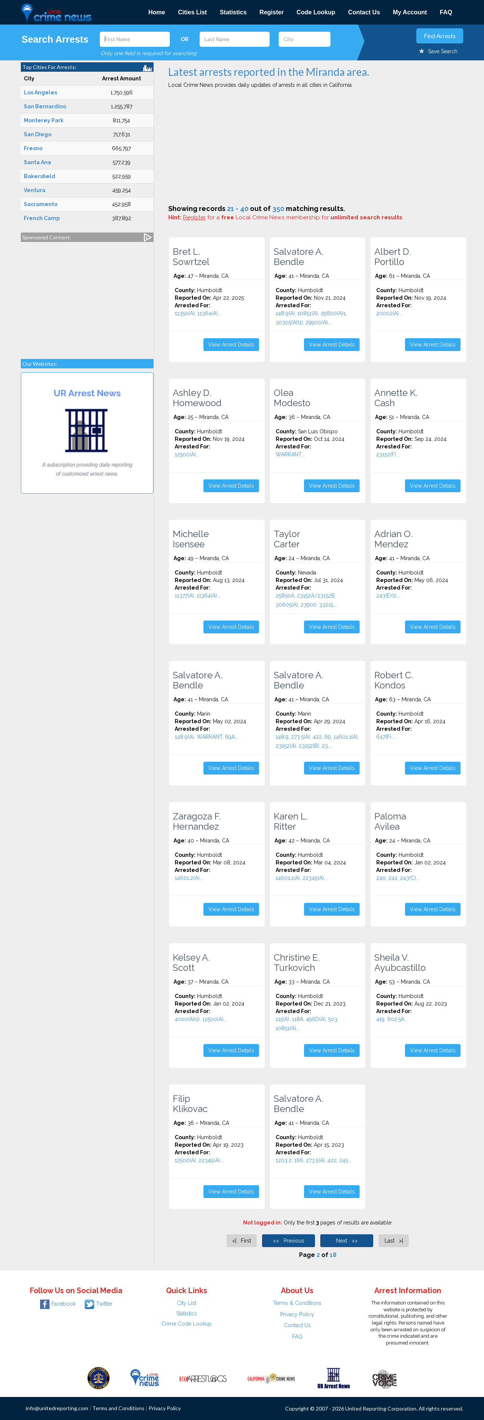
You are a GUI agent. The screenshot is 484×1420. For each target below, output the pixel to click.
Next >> (347, 1241)
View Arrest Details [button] (231, 345)
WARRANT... (290, 454)
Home (156, 12)
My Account (410, 12)
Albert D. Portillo (392, 256)
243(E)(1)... (388, 596)
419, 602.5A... (392, 1019)
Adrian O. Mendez (393, 539)
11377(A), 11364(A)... (197, 596)
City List (186, 1303)
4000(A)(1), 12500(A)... (201, 1019)
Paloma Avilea (390, 821)
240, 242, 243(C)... (397, 878)
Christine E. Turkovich (297, 962)
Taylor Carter (287, 539)
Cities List (192, 12)
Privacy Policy (297, 1314)
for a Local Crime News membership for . (293, 217)
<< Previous (288, 1241)
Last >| (394, 1241)
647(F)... (385, 737)
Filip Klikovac (190, 1103)
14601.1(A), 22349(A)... (301, 878)
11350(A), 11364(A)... (198, 313)
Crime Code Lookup (186, 1324)
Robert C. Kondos (393, 680)
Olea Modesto (292, 398)
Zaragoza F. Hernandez (197, 821)
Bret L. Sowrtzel (191, 256)
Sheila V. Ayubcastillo (400, 962)
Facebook (58, 1304)
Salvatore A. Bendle (298, 256)
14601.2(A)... (189, 878)
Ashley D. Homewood (197, 398)
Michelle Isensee (191, 539)
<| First (241, 1241)
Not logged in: (262, 1223)
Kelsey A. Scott (191, 962)
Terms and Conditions (118, 1408)
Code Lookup (315, 12)
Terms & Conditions (297, 1303)
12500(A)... (187, 454)
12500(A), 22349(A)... (199, 1160)
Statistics (233, 12)
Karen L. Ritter (291, 821)
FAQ (446, 12)
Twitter (98, 1304)
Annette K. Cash (395, 398)
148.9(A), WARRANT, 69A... (206, 737)
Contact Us (364, 12)
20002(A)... (389, 313)
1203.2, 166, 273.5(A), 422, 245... (313, 1160)
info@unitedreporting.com (57, 1408)
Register (271, 12)
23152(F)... (388, 454)
